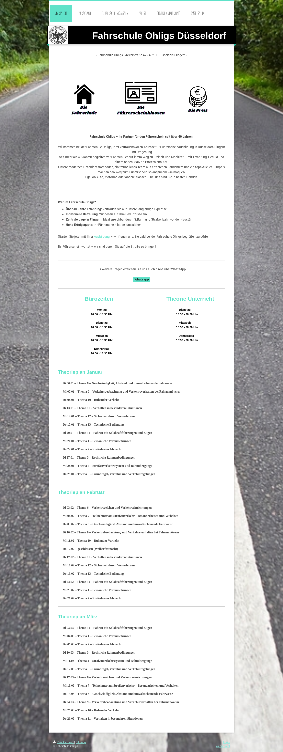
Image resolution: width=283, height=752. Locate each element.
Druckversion (63, 742)
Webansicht (223, 746)
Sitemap (81, 742)
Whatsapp (141, 279)
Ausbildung (102, 236)
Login (226, 742)
